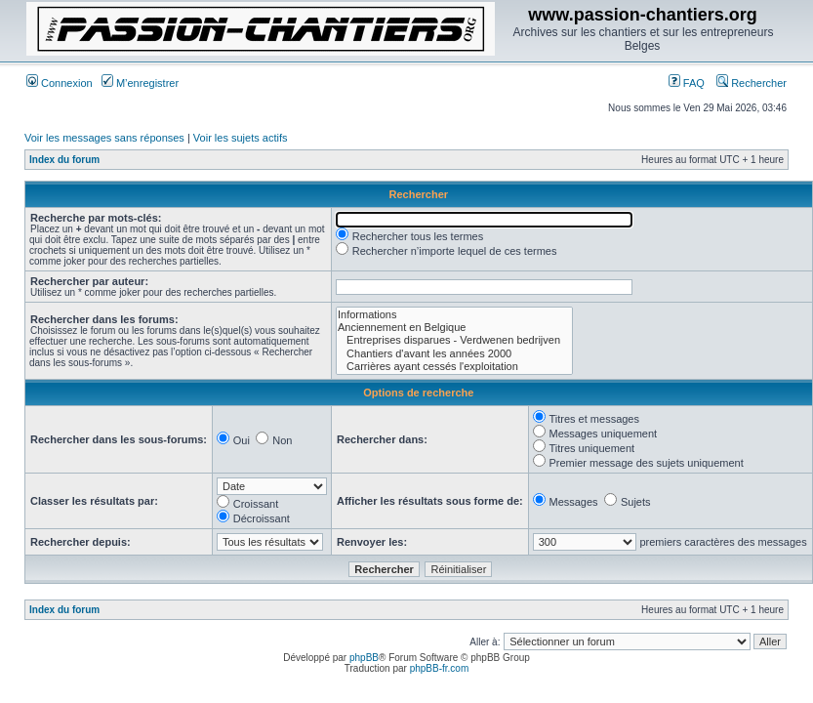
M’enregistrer (140, 83)
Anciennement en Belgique (454, 327)
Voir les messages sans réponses (104, 138)
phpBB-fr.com (439, 668)
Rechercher (751, 83)
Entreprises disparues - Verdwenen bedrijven (454, 340)
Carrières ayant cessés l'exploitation (454, 366)
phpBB (364, 657)
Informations (454, 315)
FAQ (687, 83)
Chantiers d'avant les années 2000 (454, 354)
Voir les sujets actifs (240, 138)
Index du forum (64, 159)
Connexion (59, 83)
